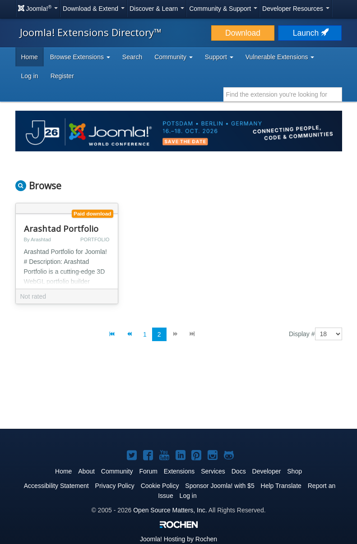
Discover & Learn (157, 8)
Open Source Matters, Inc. (170, 510)
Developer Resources (295, 8)
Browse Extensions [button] (80, 57)
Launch (310, 33)
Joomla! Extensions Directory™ (91, 32)
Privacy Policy (114, 485)
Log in (29, 76)
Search (132, 57)
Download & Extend (94, 8)
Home (29, 57)
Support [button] (219, 57)
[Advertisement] (178, 392)
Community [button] (173, 57)
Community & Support (223, 8)
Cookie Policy (160, 485)
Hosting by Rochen (178, 539)
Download (242, 33)
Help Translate (281, 485)
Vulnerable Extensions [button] (280, 57)
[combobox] (282, 94)
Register (62, 76)
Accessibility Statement (56, 485)
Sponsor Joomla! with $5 (219, 485)
